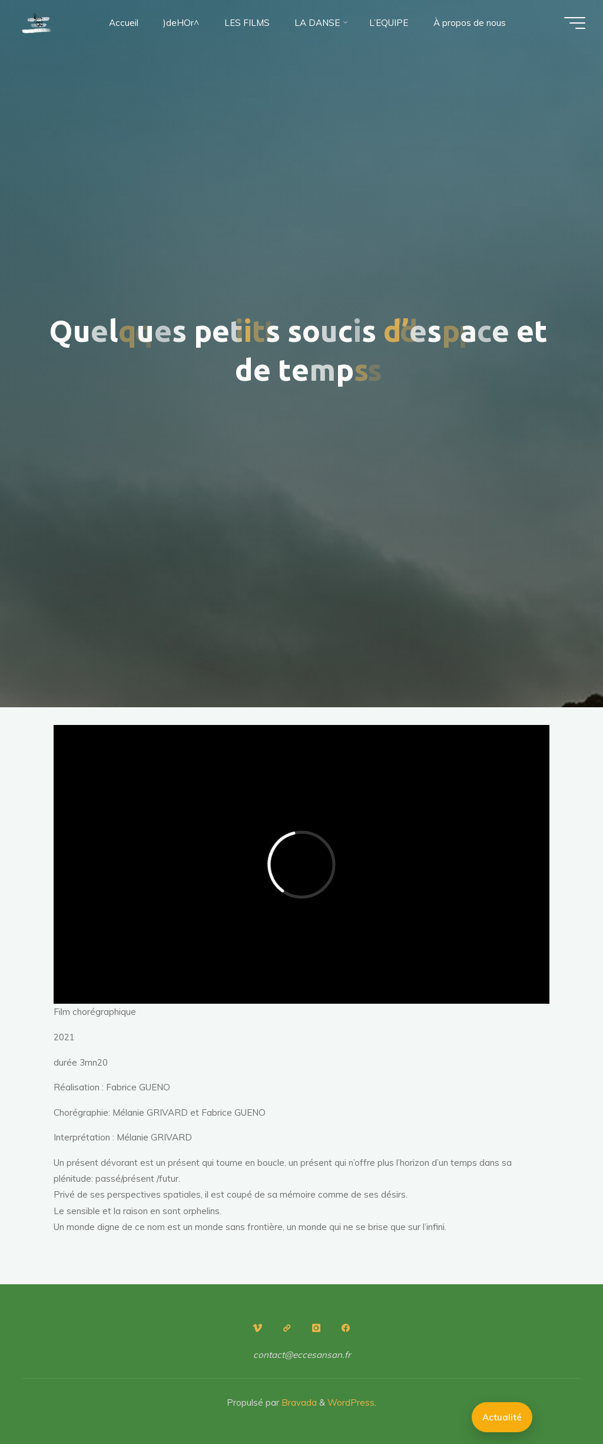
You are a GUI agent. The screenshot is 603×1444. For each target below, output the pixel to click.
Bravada (298, 1402)
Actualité (502, 1417)
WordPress (351, 1402)
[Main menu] (574, 23)
